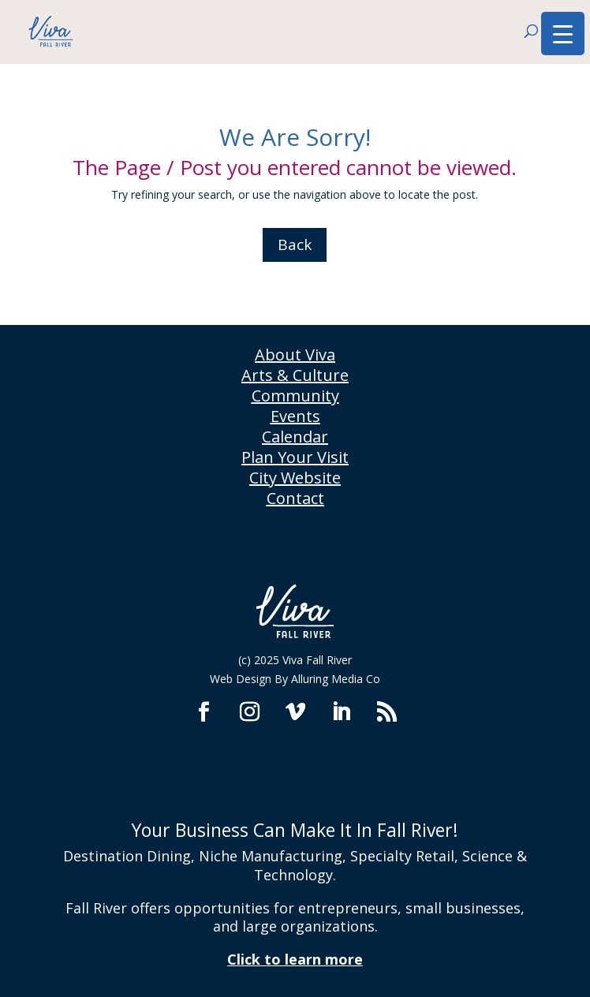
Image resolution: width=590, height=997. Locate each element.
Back (295, 244)
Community (295, 395)
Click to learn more (295, 959)
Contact (295, 498)
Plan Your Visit (295, 457)
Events (295, 416)
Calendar (295, 436)
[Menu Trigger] (562, 33)
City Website (295, 477)
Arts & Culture (295, 375)
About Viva (295, 354)
